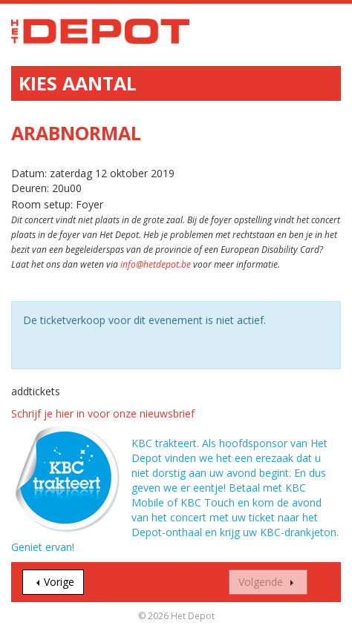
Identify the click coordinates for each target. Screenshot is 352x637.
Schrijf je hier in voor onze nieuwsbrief (103, 413)
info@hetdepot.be (155, 264)
